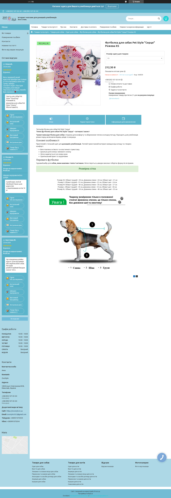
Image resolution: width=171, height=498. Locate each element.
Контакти (73, 27)
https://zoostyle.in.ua (15, 411)
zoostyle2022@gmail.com (16, 414)
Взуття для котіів (74, 469)
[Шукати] (159, 18)
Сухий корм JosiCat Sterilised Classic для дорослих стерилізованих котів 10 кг (15, 186)
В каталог (112, 6)
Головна (34, 27)
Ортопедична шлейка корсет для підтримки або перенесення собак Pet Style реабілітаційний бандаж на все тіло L (15, 264)
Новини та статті (9, 45)
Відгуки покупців (108, 466)
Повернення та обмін (108, 27)
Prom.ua (97, 491)
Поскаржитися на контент (79, 495)
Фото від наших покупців (13, 50)
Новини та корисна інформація (132, 27)
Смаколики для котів (75, 484)
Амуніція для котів (75, 471)
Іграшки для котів (74, 481)
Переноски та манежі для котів (79, 479)
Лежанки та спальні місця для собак (45, 471)
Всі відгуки (15, 319)
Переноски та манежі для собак (43, 474)
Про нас (63, 27)
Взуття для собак (38, 469)
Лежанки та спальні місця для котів (81, 474)
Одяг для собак (72, 32)
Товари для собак (57, 32)
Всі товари (6, 33)
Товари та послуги (48, 27)
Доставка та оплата (88, 27)
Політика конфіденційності (98, 495)
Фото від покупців (142, 466)
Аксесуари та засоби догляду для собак (46, 476)
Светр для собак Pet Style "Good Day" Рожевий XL (14, 98)
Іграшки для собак (38, 481)
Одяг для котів (73, 466)
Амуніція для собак (39, 479)
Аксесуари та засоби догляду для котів (82, 476)
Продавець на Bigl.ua (85, 493)
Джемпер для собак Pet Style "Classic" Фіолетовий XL (15, 105)
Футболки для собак (88, 32)
